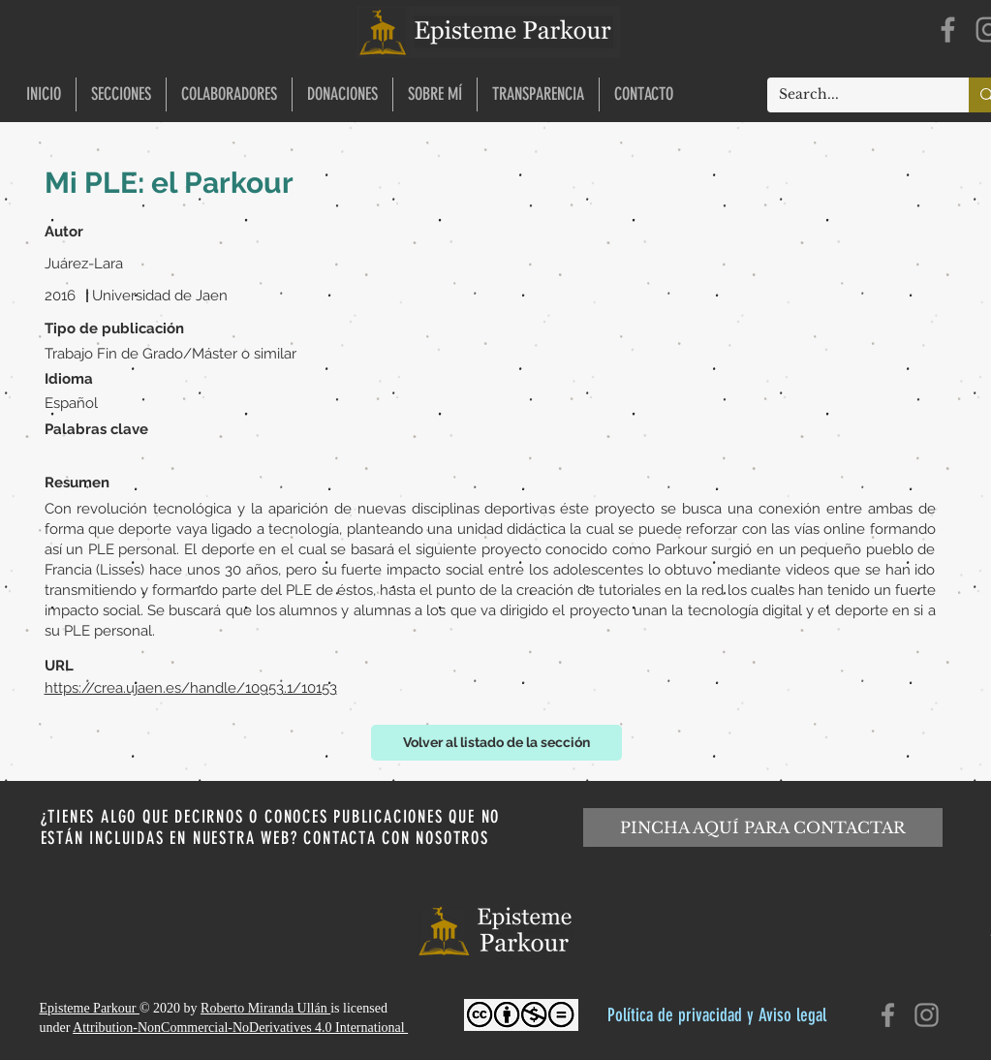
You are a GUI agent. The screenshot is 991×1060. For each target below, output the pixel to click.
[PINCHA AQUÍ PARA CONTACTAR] (763, 827)
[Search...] (853, 95)
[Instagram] (927, 1015)
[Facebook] (948, 30)
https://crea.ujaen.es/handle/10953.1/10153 (191, 688)
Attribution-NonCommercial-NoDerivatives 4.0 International (240, 1027)
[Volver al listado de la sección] (496, 743)
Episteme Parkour (89, 1008)
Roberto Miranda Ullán (265, 1008)
